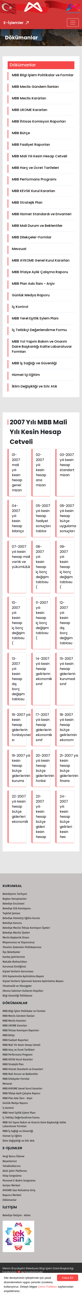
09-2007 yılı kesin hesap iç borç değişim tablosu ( (66, 566)
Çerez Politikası (47, 1286)
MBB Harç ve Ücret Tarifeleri (35, 167)
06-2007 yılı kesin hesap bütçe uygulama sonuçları (68, 518)
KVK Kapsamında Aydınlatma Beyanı (23, 976)
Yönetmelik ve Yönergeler (17, 986)
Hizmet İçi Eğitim (26, 374)
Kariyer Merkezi (11, 1185)
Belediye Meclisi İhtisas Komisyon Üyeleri (26, 927)
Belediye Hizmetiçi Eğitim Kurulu (21, 918)
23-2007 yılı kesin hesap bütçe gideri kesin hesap (41, 816)
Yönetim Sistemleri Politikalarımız (22, 947)
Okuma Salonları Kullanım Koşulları (23, 990)
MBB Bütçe (21, 133)
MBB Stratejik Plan (27, 202)
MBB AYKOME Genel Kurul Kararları (40, 260)
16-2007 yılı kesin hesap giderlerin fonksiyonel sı (21, 727)
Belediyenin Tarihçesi (15, 894)
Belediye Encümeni (13, 903)
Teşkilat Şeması (11, 913)
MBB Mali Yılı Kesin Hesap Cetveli (39, 156)
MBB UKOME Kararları (29, 109)
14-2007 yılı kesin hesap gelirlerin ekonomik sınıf (44, 671)
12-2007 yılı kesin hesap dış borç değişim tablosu (66, 622)
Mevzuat (19, 248)
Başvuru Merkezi (12, 1195)
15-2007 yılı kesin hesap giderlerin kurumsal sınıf (67, 671)
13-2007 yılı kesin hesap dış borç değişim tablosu (18, 678)
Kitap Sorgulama (12, 1175)
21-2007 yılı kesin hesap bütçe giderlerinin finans (69, 768)
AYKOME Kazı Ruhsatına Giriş (19, 1190)
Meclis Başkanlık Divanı (16, 937)
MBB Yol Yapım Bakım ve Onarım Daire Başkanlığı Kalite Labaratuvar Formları (42, 346)
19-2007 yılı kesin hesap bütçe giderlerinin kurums (21, 768)
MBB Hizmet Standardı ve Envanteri (41, 214)
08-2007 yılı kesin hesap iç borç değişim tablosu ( (42, 566)
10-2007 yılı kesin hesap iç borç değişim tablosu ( (18, 622)
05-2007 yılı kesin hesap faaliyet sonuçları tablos (43, 518)
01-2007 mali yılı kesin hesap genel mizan (17, 472)
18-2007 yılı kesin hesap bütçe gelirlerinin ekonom (68, 727)
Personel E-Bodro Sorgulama (19, 1180)
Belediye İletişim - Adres (17, 1215)
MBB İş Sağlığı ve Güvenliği (34, 363)
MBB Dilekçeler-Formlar (31, 237)
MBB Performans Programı (34, 179)
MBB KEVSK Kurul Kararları (33, 190)
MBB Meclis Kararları (29, 98)
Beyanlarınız (10, 1161)
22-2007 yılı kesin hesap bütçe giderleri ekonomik (20, 809)
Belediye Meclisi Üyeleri (16, 932)
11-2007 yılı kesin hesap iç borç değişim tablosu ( (42, 620)
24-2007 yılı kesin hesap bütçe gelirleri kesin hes (66, 816)
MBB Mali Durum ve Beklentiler (37, 225)
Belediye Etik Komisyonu (17, 908)
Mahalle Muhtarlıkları (15, 961)
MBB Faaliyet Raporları (31, 144)
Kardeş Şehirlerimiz (14, 956)
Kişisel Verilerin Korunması (18, 971)
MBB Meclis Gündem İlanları (35, 86)
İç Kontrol (20, 306)
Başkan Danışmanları (15, 898)
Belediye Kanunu (12, 923)
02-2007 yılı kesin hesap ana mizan (41, 470)
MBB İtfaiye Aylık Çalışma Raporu (40, 272)
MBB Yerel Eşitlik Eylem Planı (35, 318)
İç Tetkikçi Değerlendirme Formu (39, 329)
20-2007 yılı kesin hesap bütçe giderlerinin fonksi (45, 768)
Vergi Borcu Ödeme (13, 1156)
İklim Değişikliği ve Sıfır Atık (34, 386)
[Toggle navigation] (73, 22)
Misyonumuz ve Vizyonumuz (19, 942)
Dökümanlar (10, 1199)
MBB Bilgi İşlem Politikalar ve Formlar (43, 75)
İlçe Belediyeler (11, 952)
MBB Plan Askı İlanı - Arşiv (33, 283)
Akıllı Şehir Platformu (15, 1170)
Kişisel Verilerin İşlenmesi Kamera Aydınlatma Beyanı (33, 981)
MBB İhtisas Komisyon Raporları (39, 121)
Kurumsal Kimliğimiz (14, 966)
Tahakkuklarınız (12, 1166)
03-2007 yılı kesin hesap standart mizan (67, 464)
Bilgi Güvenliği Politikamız (17, 995)
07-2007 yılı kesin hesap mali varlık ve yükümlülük (21, 556)
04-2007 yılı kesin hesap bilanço (18, 518)
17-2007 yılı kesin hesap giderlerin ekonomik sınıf (44, 727)
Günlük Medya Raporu (31, 295)
